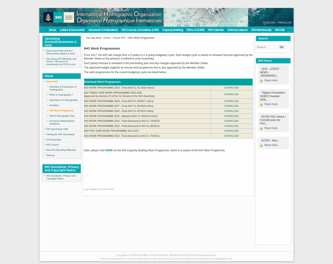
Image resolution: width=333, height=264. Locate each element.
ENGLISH (269, 22)
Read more (270, 80)
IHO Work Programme (62, 110)
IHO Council (52, 144)
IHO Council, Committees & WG (140, 29)
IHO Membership (261, 29)
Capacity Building (173, 29)
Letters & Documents (72, 29)
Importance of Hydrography (64, 100)
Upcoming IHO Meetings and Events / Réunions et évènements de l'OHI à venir (61, 61)
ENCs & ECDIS (195, 29)
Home (52, 29)
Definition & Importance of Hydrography (63, 88)
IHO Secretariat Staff (57, 129)
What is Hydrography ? (61, 94)
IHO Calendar (216, 29)
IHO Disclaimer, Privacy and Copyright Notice (60, 177)
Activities (54, 105)
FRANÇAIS (284, 22)
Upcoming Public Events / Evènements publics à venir (60, 52)
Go (281, 47)
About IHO (52, 81)
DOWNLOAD (231, 87)
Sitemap (50, 155)
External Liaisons (238, 29)
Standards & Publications (103, 29)
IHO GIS (280, 29)
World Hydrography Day (62, 115)
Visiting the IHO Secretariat (60, 134)
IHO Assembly (53, 139)
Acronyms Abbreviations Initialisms (62, 122)
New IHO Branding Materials (61, 150)
